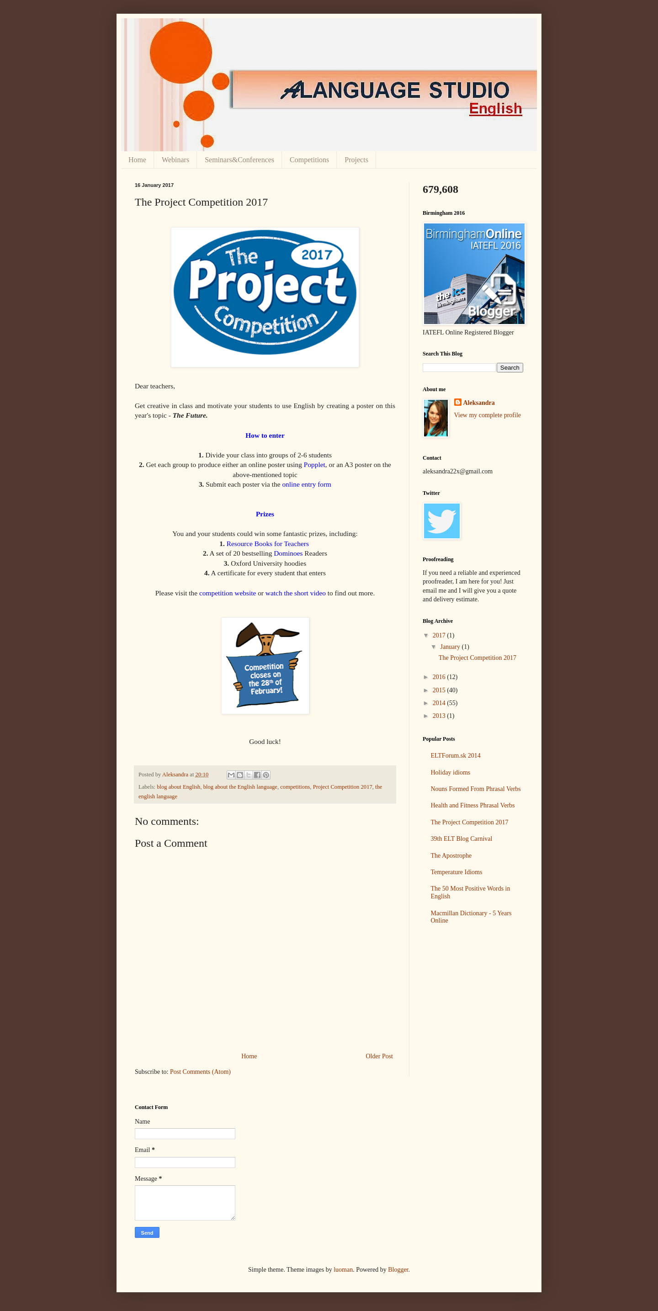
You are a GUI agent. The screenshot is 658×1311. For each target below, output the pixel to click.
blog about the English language (240, 787)
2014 (440, 703)
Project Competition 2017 (342, 787)
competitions (295, 787)
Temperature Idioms (457, 872)
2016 (440, 677)
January (451, 646)
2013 (440, 715)
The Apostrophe (451, 855)
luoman (343, 1269)
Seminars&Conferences (239, 160)
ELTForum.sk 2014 (456, 755)
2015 (440, 690)
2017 (440, 635)
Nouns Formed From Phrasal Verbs (476, 789)
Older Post (379, 1056)
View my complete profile (487, 415)
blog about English (178, 787)
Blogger (398, 1269)
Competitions (309, 160)
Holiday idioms (451, 772)
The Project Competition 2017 (477, 657)
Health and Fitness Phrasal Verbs (473, 805)
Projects (356, 160)
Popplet (314, 464)
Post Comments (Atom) (200, 1071)
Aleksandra (479, 402)
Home (137, 160)
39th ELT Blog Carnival (462, 838)
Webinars (175, 160)
